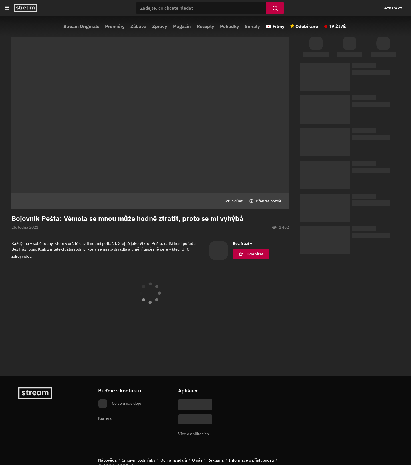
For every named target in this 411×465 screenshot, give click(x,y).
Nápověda (107, 460)
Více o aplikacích (193, 433)
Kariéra (105, 418)
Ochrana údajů (173, 460)
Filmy (279, 26)
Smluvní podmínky (138, 460)
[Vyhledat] (275, 8)
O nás (197, 460)
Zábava (138, 26)
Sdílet (237, 201)
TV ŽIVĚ (337, 26)
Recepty (205, 26)
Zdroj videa (21, 256)
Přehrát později (270, 201)
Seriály (252, 26)
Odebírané (306, 26)
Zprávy (159, 26)
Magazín (182, 26)
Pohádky (229, 26)
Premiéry (115, 26)
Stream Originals (81, 26)
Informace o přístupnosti (251, 460)
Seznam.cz (392, 8)
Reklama (215, 460)
